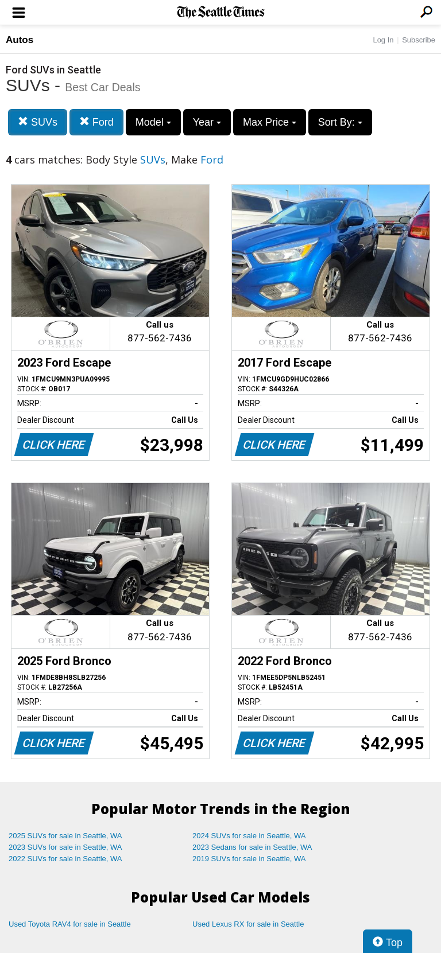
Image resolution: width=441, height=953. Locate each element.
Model (153, 122)
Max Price (269, 122)
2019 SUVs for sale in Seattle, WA (249, 858)
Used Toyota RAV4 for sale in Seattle (70, 924)
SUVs (37, 122)
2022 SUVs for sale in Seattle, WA (65, 858)
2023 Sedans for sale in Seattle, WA (252, 847)
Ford (96, 122)
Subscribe (418, 40)
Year (207, 122)
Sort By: (340, 122)
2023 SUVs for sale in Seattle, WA (65, 847)
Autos (19, 39)
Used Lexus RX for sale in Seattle (248, 924)
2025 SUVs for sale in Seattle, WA (65, 835)
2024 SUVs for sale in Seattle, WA (249, 835)
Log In (383, 40)
